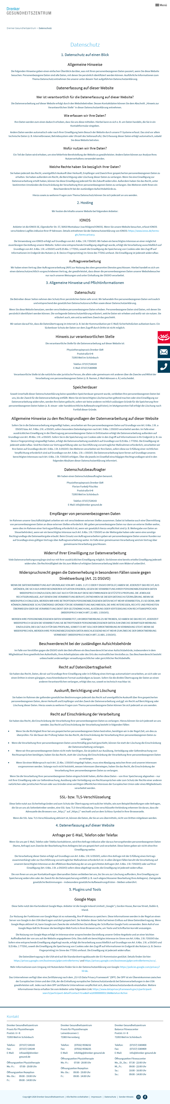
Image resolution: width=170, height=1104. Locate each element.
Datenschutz (110, 1096)
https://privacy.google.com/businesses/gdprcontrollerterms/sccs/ (120, 960)
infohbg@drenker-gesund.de (89, 1052)
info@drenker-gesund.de (143, 1052)
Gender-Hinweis (126, 1096)
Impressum (96, 1096)
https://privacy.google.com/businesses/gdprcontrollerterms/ (46, 960)
